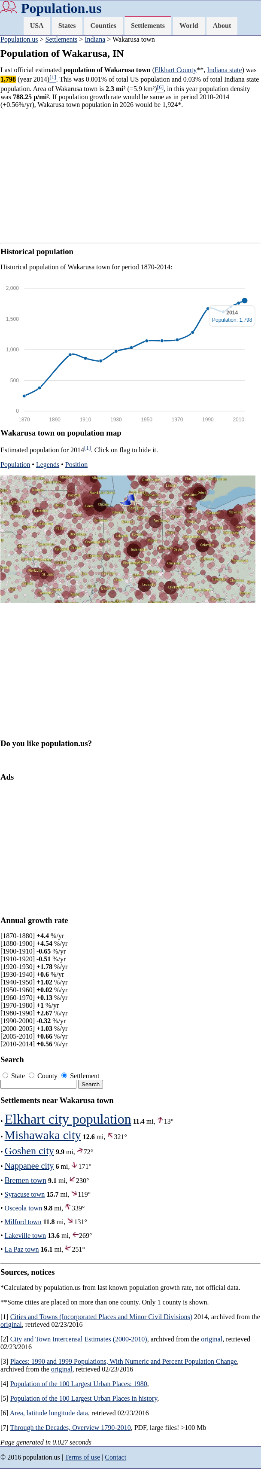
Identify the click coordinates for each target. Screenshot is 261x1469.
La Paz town (22, 1249)
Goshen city (29, 1150)
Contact (115, 1457)
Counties (103, 25)
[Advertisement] (130, 176)
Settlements (148, 25)
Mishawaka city (43, 1135)
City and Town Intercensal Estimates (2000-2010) (78, 1339)
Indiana (95, 39)
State (15, 1075)
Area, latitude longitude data (49, 1413)
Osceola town (23, 1208)
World (188, 25)
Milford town (23, 1221)
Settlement (80, 1075)
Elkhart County (176, 69)
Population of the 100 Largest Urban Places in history (84, 1398)
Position (76, 464)
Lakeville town (25, 1235)
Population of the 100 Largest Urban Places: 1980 (78, 1383)
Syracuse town (25, 1194)
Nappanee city (29, 1165)
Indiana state (224, 69)
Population (15, 464)
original (11, 1324)
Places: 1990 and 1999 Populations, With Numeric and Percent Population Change (123, 1361)
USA (37, 25)
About (222, 25)
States (67, 25)
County (44, 1075)
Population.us (61, 8)
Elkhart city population (68, 1119)
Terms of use (82, 1457)
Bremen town (25, 1180)
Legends (47, 464)
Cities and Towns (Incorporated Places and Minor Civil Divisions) (101, 1316)
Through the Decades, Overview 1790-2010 (70, 1427)
